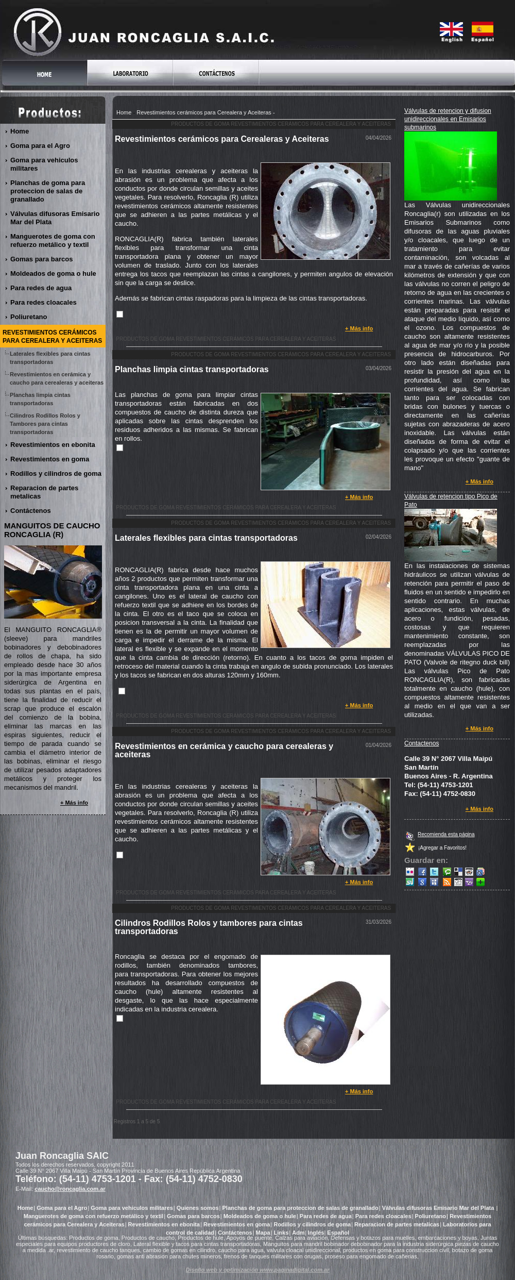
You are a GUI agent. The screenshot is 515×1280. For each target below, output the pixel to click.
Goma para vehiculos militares (44, 164)
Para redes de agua (41, 288)
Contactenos (421, 743)
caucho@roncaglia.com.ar (70, 1189)
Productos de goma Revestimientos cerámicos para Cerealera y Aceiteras (281, 124)
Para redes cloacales (43, 302)
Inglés (316, 1232)
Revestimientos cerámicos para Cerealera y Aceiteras (203, 112)
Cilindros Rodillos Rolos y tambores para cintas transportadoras (209, 927)
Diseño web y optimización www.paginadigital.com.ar (258, 1270)
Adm (298, 1232)
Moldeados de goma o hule (53, 273)
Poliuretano (29, 317)
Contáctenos (31, 510)
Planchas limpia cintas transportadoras (192, 369)
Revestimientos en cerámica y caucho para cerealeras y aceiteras (224, 750)
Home (123, 112)
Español (338, 1232)
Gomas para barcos (41, 259)
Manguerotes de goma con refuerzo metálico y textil (52, 240)
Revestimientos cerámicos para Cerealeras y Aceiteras (222, 139)
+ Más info (359, 328)
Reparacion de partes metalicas (44, 492)
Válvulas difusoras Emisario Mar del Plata (54, 218)
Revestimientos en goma (50, 459)
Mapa (263, 1232)
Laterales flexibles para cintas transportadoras (206, 538)
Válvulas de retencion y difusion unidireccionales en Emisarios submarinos (447, 119)
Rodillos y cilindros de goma (56, 473)
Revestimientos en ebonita (53, 444)
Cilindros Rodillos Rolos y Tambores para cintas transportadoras (45, 423)
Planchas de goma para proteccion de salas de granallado (47, 191)
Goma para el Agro (40, 145)
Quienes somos (198, 1208)
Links (281, 1232)
